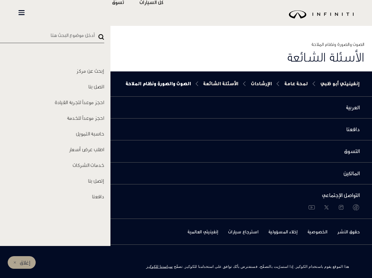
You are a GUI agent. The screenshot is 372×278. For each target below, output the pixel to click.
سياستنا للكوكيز (159, 266)
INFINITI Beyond (52, 12)
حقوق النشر (348, 231)
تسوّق (136, 12)
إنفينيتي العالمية (202, 231)
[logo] (201, 18)
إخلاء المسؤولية (283, 231)
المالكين (99, 12)
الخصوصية (317, 231)
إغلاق (25, 262)
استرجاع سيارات (243, 231)
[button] (21, 13)
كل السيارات (170, 12)
